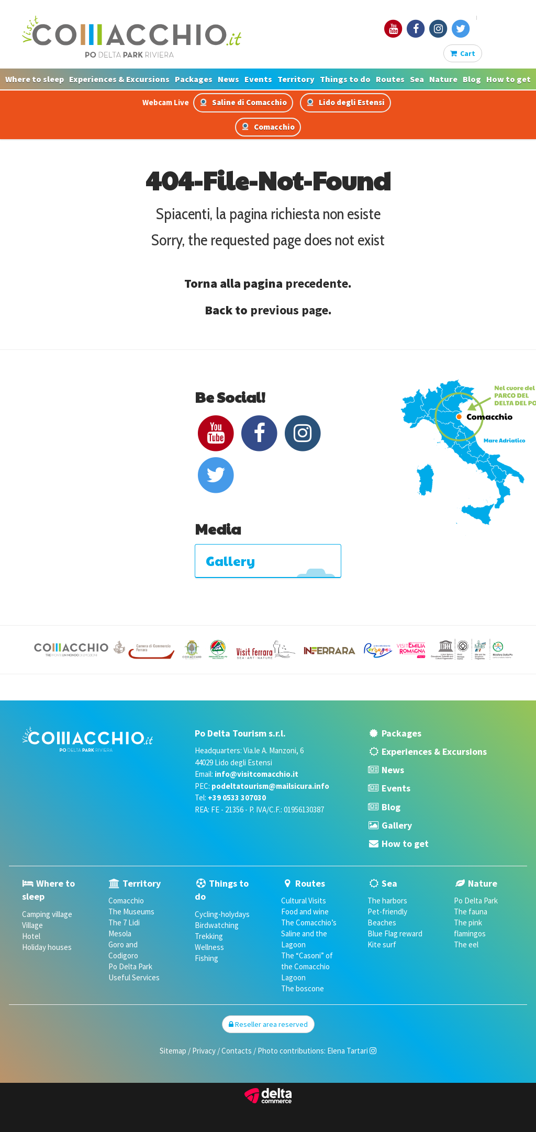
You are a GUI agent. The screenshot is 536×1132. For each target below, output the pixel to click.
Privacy (204, 1051)
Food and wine (305, 911)
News (228, 79)
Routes (390, 79)
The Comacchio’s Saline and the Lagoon (309, 933)
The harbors (387, 900)
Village (32, 925)
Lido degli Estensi (345, 102)
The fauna (470, 911)
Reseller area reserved (268, 1024)
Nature (443, 79)
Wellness (209, 947)
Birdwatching (217, 925)
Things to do (345, 79)
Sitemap (173, 1051)
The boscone (302, 988)
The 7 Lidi (124, 922)
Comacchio (268, 127)
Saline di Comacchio (243, 102)
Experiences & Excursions (119, 79)
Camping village (47, 914)
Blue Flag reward (394, 933)
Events (258, 79)
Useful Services (134, 977)
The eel (466, 944)
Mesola (119, 933)
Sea (417, 79)
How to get (508, 79)
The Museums (131, 911)
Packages (194, 79)
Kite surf (381, 944)
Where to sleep (34, 79)
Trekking (209, 936)
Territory (296, 79)
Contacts (236, 1051)
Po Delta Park (130, 966)
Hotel (31, 936)
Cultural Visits (303, 900)
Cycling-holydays (222, 914)
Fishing (206, 958)
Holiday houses (47, 947)
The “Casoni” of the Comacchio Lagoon (307, 966)
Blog (472, 79)
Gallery (397, 825)
